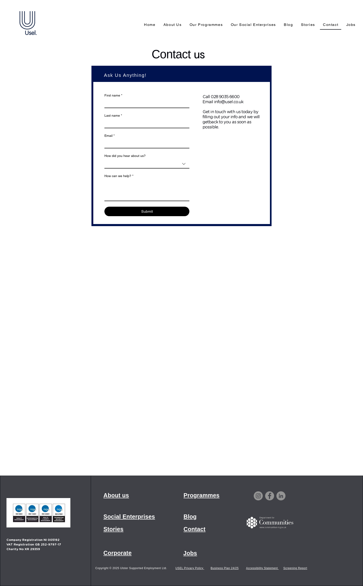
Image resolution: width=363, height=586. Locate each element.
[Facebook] (269, 495)
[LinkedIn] (280, 495)
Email (109, 136)
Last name (113, 116)
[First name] (145, 103)
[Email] (145, 144)
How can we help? (118, 176)
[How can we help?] (146, 190)
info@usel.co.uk (229, 102)
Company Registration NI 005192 (32, 540)
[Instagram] (258, 495)
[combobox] (146, 164)
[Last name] (145, 123)
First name (113, 95)
